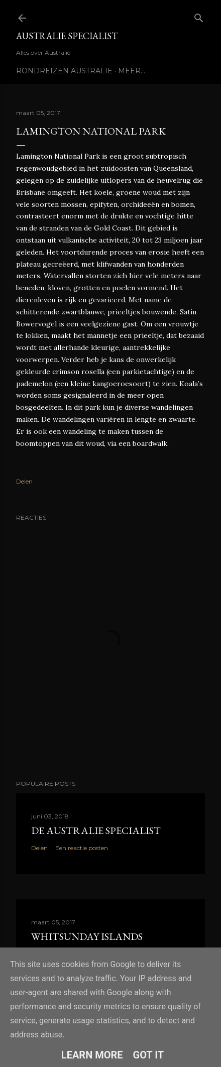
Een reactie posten (81, 848)
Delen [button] (24, 481)
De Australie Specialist (96, 830)
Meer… (131, 70)
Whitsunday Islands (87, 936)
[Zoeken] (199, 16)
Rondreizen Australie (64, 70)
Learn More (92, 1055)
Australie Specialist (67, 36)
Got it (148, 1055)
